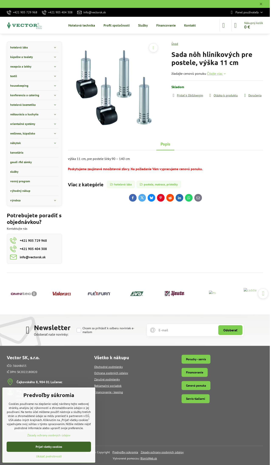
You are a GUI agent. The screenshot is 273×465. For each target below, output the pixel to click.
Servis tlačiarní (195, 399)
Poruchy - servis (196, 359)
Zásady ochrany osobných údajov (162, 452)
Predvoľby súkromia (125, 452)
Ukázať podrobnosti (49, 456)
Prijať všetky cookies (49, 447)
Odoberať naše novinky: (51, 334)
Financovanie (194, 372)
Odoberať (230, 330)
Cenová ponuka (196, 385)
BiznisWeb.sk (148, 458)
